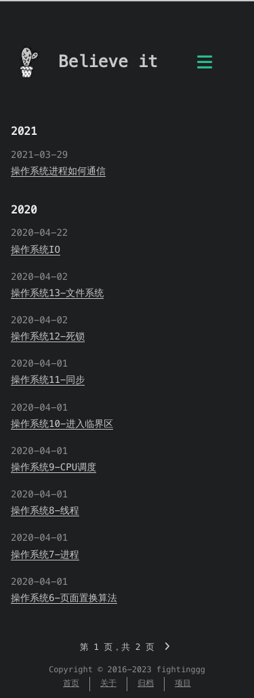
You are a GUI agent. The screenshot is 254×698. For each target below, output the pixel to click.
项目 (183, 683)
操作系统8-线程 (45, 510)
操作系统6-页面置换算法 (64, 598)
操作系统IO (35, 249)
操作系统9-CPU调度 (53, 467)
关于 (108, 683)
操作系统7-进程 (45, 554)
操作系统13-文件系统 (57, 293)
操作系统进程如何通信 (58, 171)
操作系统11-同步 (48, 379)
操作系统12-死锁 (48, 336)
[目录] (204, 65)
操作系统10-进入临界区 (62, 423)
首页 (71, 683)
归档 (145, 683)
